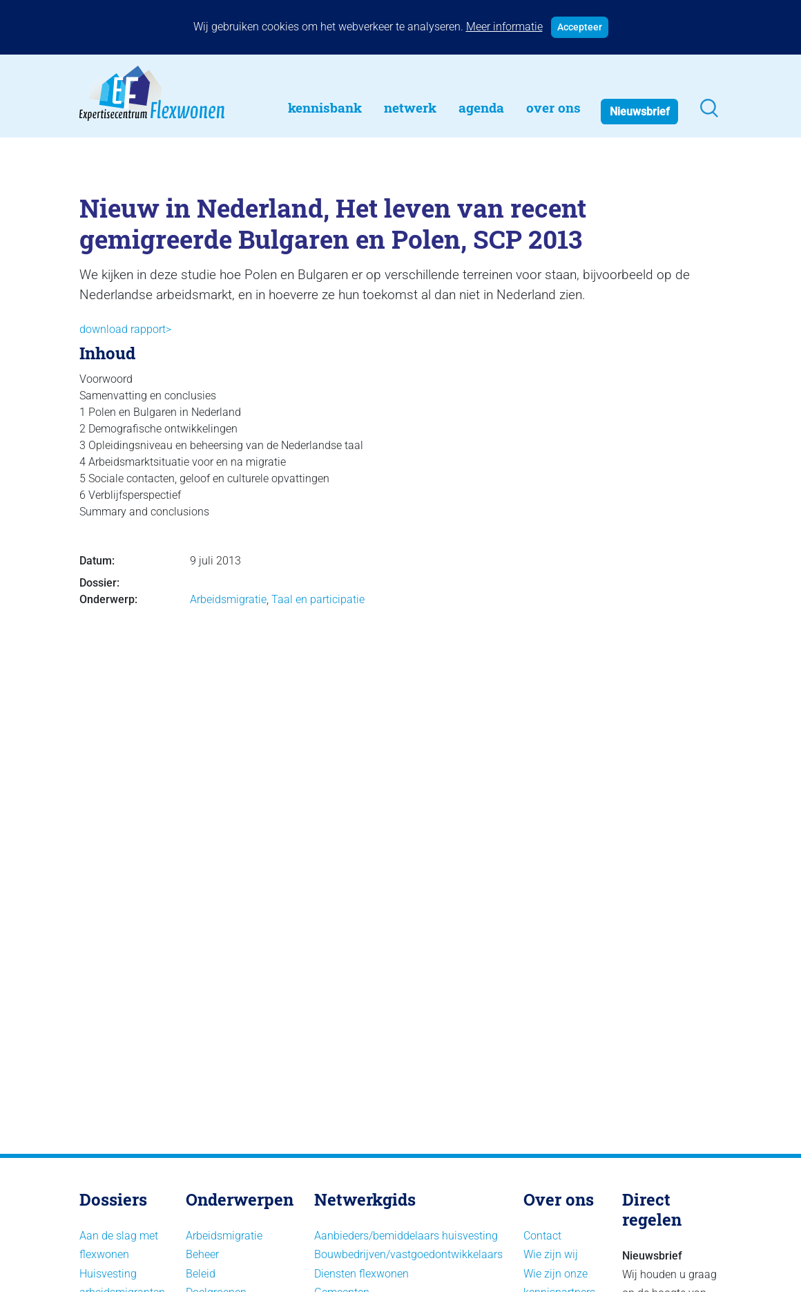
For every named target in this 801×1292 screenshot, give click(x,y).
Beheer (202, 1254)
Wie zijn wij (550, 1254)
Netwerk (410, 107)
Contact (542, 1235)
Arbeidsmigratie (228, 599)
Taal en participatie (318, 599)
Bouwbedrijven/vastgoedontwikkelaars (408, 1254)
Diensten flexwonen (361, 1273)
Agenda (481, 107)
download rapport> (125, 329)
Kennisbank (325, 107)
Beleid (200, 1273)
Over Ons (553, 107)
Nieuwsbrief (640, 111)
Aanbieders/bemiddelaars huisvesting (406, 1235)
